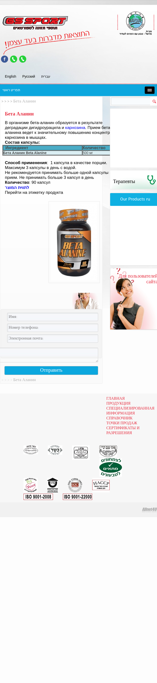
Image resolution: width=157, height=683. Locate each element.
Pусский (28, 76)
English (10, 76)
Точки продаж (121, 423)
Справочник (119, 418)
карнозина (75, 127)
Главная (115, 398)
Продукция (118, 403)
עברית (45, 76)
